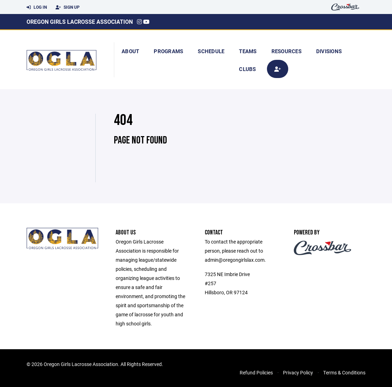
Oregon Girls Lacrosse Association (80, 21)
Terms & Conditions (344, 372)
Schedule (211, 51)
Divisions (329, 51)
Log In (37, 7)
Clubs (247, 68)
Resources (286, 51)
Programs (168, 51)
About (130, 51)
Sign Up (68, 7)
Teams (247, 51)
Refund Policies (256, 372)
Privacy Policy (298, 372)
